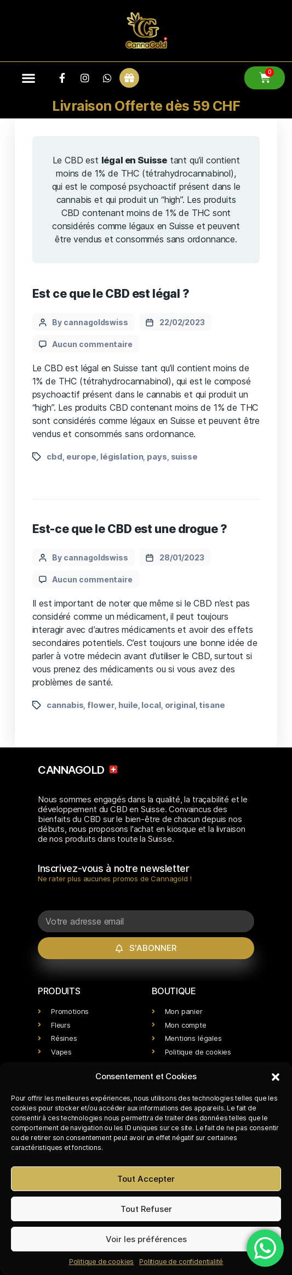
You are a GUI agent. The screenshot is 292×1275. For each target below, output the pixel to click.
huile (128, 705)
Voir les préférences (146, 1239)
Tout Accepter (146, 1179)
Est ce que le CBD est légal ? (111, 294)
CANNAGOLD (78, 770)
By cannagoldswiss (90, 322)
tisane (212, 705)
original (180, 705)
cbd (54, 456)
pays (157, 456)
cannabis (65, 705)
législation (122, 456)
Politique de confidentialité (181, 1261)
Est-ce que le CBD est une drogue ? (129, 529)
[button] (275, 1076)
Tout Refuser (146, 1209)
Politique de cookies (101, 1261)
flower (100, 705)
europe (81, 456)
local (151, 705)
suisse (184, 456)
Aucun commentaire (92, 344)
